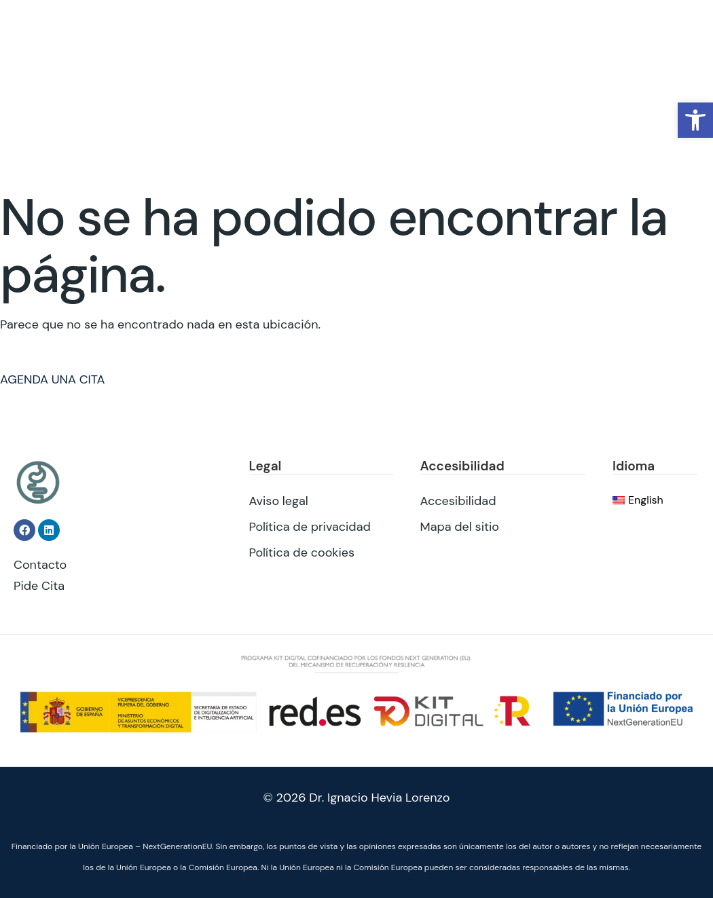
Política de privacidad (310, 526)
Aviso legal (278, 500)
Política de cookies (301, 552)
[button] (695, 120)
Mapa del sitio (460, 526)
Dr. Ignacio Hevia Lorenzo (379, 797)
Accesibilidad (458, 500)
